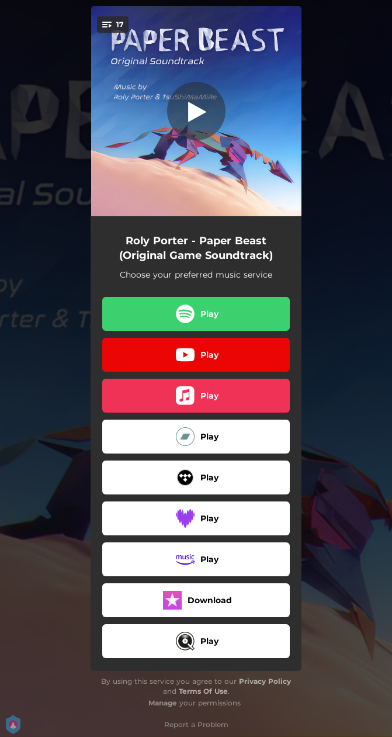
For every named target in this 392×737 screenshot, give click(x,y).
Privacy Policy (265, 681)
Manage (162, 702)
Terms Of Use (203, 691)
